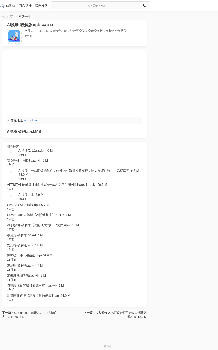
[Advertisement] (74, 83)
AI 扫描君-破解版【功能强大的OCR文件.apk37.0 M (43, 225)
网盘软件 (24, 16)
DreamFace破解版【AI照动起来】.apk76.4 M (39, 215)
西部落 (10, 5)
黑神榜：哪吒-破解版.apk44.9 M (29, 255)
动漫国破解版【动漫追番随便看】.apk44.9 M (38, 295)
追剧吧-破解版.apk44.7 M (25, 265)
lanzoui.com (31, 120)
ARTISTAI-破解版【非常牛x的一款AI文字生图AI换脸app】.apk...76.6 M (57, 184)
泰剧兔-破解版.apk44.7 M (25, 235)
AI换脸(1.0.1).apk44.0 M (35, 150)
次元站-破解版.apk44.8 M (25, 245)
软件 (41, 5)
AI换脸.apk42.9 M (30, 194)
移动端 (107, 346)
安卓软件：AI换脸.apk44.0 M (27, 160)
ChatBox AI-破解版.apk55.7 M (28, 205)
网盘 (25, 5)
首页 (10, 16)
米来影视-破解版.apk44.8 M (26, 275)
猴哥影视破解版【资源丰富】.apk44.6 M (35, 285)
